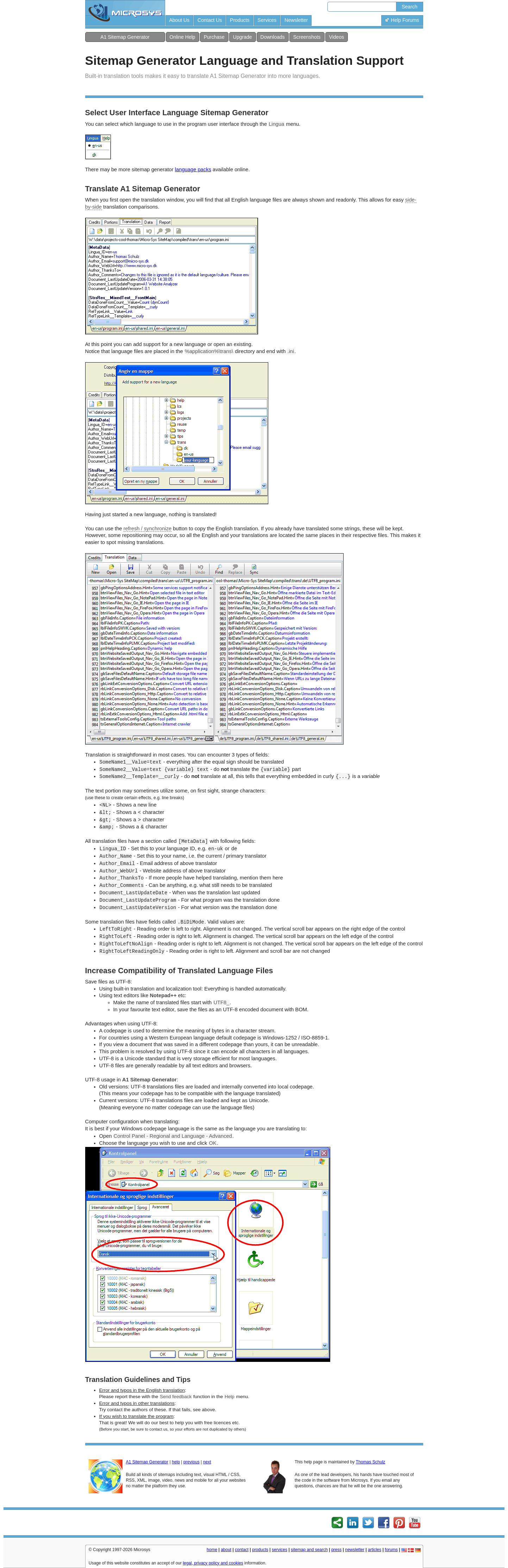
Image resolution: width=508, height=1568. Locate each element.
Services (267, 20)
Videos (336, 37)
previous (191, 1461)
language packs (193, 169)
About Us (179, 20)
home (212, 1549)
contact (242, 1549)
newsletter (354, 1549)
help (176, 1461)
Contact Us (209, 20)
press (336, 1549)
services (279, 1549)
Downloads (273, 37)
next (207, 1461)
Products (239, 20)
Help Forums (402, 20)
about (226, 1549)
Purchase (214, 37)
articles (374, 1549)
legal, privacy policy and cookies (213, 1563)
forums (391, 1549)
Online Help (182, 37)
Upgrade (242, 37)
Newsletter (296, 20)
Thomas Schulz (370, 1461)
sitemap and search (309, 1549)
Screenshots (307, 37)
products (260, 1549)
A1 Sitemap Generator (124, 37)
